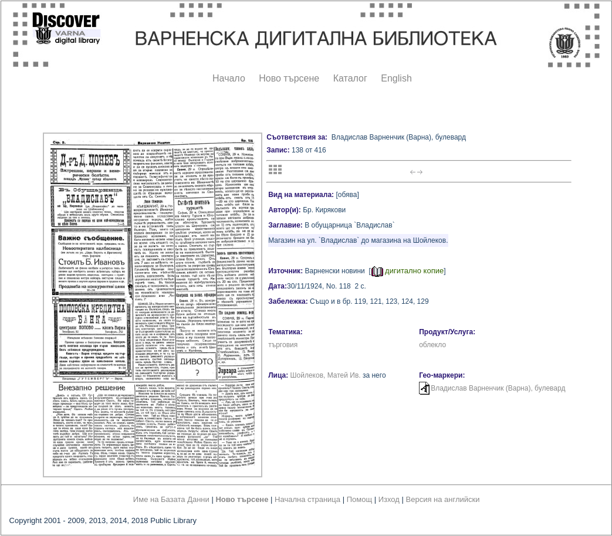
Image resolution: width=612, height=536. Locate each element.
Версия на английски (443, 499)
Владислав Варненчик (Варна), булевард (498, 388)
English (396, 78)
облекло (432, 345)
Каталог (350, 78)
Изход (389, 499)
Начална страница (307, 499)
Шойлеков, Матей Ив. (325, 375)
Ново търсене (289, 78)
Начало (228, 78)
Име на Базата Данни (171, 499)
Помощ (359, 499)
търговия (282, 345)
